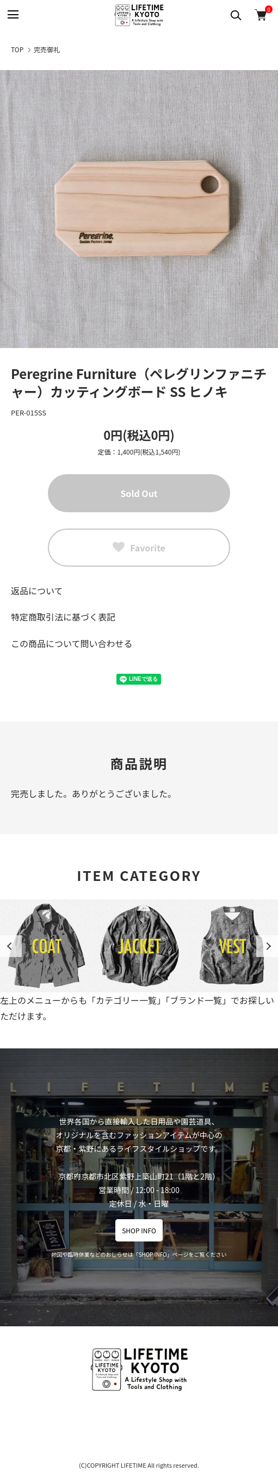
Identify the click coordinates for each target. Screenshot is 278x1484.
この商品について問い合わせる (72, 643)
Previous (11, 946)
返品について (37, 590)
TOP (17, 49)
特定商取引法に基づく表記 (63, 616)
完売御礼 (47, 49)
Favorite (139, 548)
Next (267, 946)
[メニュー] (12, 15)
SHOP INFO (139, 1230)
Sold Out (138, 493)
